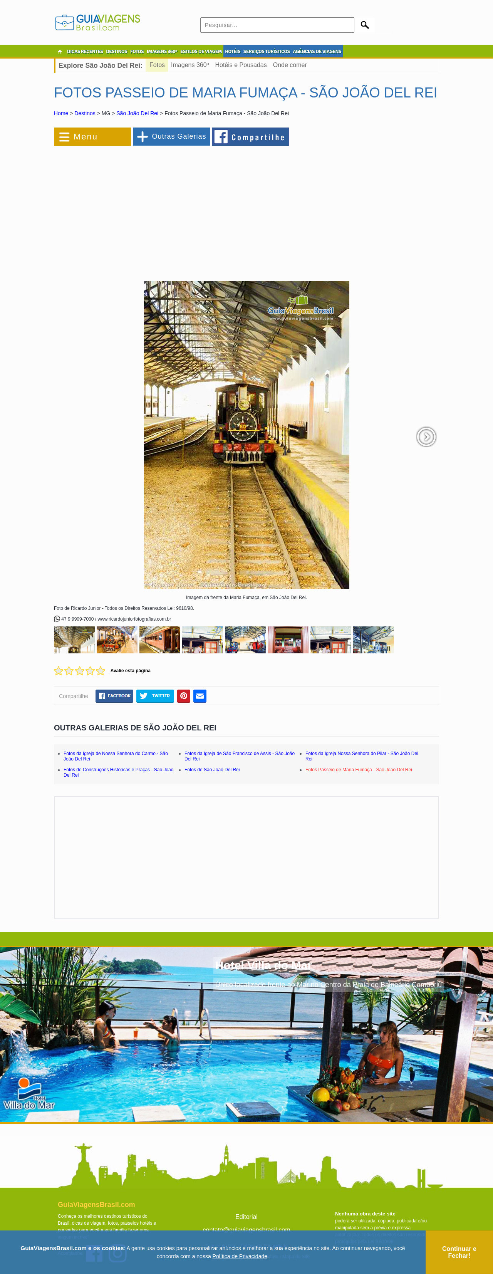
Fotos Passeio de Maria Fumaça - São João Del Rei (358, 769)
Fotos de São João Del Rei (212, 769)
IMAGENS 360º (162, 52)
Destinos (84, 113)
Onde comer (290, 65)
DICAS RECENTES (85, 52)
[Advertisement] (138, 210)
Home (61, 113)
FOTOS (137, 52)
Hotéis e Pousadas (241, 65)
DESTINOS (116, 52)
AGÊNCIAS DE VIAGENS (317, 52)
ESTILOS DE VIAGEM (201, 52)
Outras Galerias (179, 136)
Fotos (157, 65)
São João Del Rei (137, 113)
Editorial (246, 1217)
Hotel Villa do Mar (263, 965)
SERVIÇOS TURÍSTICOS (266, 52)
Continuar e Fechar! (459, 1252)
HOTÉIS (232, 52)
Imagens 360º (190, 65)
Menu (86, 136)
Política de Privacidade (240, 1256)
